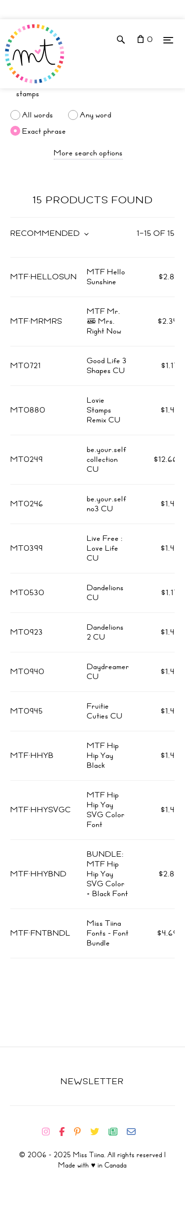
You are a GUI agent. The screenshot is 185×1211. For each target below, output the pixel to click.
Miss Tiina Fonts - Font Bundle (108, 933)
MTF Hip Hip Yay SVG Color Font (106, 810)
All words (37, 115)
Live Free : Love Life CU (105, 548)
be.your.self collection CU (106, 459)
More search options (88, 153)
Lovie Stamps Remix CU (104, 410)
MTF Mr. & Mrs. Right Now (104, 321)
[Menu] (168, 39)
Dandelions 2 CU (105, 632)
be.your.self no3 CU (106, 504)
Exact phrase (44, 131)
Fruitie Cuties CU (105, 711)
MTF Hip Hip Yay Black (103, 755)
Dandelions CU (105, 593)
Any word (95, 115)
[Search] (92, 94)
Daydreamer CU (108, 671)
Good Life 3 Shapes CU (107, 366)
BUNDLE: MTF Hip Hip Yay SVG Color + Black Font (107, 874)
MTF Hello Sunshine (106, 277)
